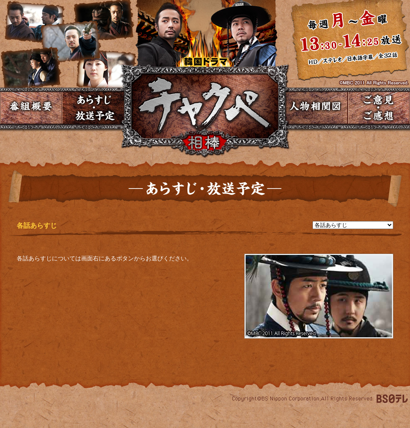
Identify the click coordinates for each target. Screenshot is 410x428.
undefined (353, 225)
